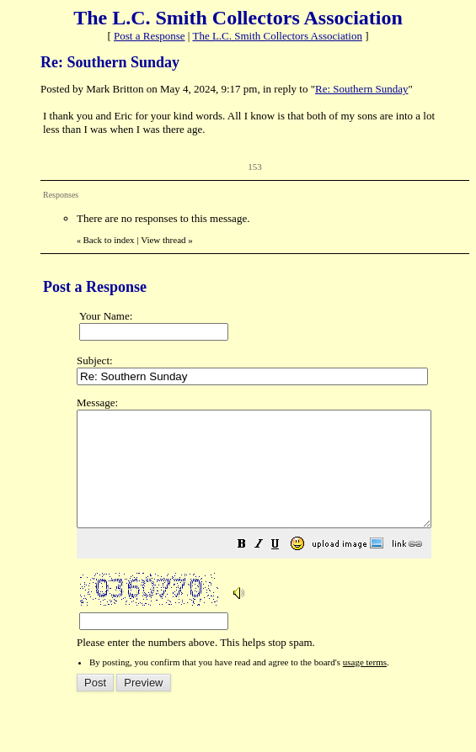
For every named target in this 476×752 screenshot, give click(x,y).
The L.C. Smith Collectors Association (277, 35)
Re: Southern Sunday (362, 88)
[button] (284, 569)
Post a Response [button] (149, 35)
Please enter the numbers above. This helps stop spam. (275, 534)
